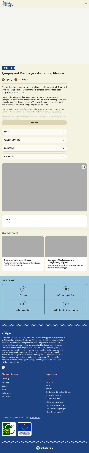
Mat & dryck (6, 393)
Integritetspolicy (35, 417)
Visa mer (34, 122)
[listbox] (44, 187)
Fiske (4, 389)
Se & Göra (6, 396)
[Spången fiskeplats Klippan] (23, 253)
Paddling (5, 382)
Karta (47, 379)
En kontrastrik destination (54, 395)
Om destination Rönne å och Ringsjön (58, 392)
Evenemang (49, 389)
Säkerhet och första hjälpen (55, 402)
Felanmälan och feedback (54, 412)
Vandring (5, 378)
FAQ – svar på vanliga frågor (56, 409)
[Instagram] (3, 367)
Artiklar (48, 385)
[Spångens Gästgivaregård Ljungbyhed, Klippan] (66, 253)
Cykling (4, 386)
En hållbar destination (53, 399)
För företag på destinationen (55, 405)
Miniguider (49, 382)
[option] (44, 187)
